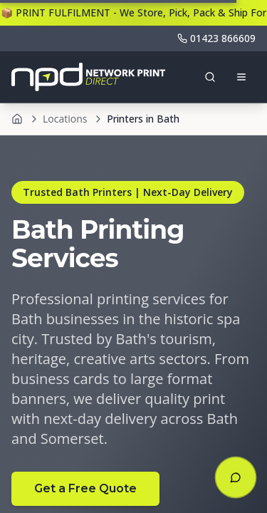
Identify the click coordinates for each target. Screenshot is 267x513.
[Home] (17, 119)
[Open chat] (236, 477)
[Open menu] (241, 77)
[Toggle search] (210, 77)
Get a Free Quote (85, 488)
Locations (65, 118)
